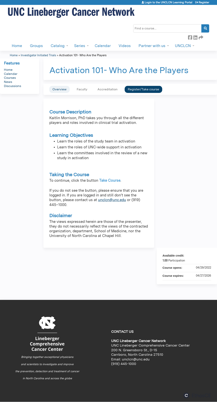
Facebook (190, 36)
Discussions (12, 86)
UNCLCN (183, 46)
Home (17, 46)
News (8, 82)
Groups (36, 46)
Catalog (58, 46)
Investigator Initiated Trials (38, 55)
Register (204, 2)
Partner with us (152, 46)
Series (79, 46)
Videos (125, 46)
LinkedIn (195, 36)
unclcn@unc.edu (112, 200)
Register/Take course (143, 89)
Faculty (82, 89)
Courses (10, 78)
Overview (59, 89)
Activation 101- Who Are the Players (82, 55)
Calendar (103, 46)
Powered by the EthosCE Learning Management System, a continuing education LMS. (197, 395)
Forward (201, 36)
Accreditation (107, 89)
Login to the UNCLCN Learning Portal (168, 2)
